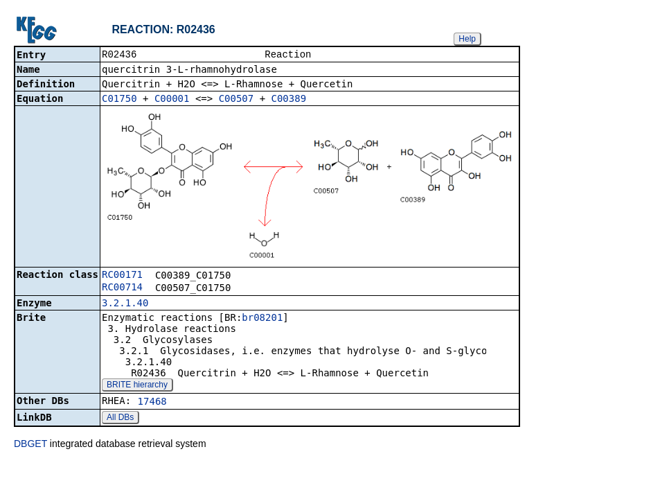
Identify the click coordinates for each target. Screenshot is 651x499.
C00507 (236, 99)
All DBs (120, 418)
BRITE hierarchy (137, 386)
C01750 (119, 99)
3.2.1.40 (125, 304)
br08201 (262, 318)
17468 (152, 402)
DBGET (30, 444)
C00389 (289, 99)
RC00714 (122, 288)
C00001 (172, 99)
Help (467, 39)
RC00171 (122, 275)
